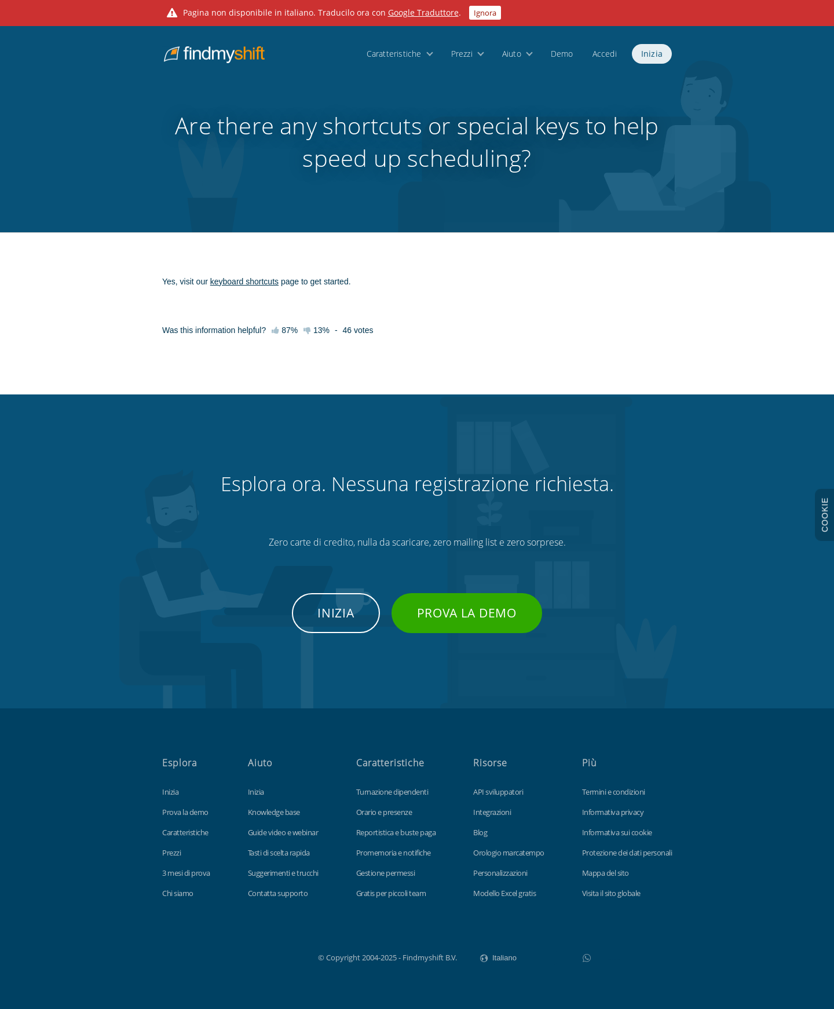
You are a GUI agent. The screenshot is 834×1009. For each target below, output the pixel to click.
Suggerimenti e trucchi (283, 873)
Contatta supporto (278, 893)
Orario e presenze (384, 812)
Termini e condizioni (613, 792)
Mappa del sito (605, 873)
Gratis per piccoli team (391, 893)
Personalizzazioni (500, 873)
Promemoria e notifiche (393, 852)
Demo (562, 53)
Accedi (604, 53)
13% (316, 330)
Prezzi (462, 53)
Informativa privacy (613, 812)
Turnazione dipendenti (392, 792)
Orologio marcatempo (508, 852)
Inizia (652, 53)
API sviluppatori (498, 792)
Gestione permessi (385, 873)
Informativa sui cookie (617, 832)
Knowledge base (274, 812)
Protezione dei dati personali (627, 852)
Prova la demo (467, 613)
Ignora (485, 13)
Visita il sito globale (611, 893)
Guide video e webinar (283, 832)
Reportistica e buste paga (396, 832)
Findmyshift (259, 956)
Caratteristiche (394, 53)
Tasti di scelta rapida (279, 852)
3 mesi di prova (186, 873)
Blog (480, 832)
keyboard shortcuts (244, 281)
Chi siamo (177, 893)
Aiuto (511, 53)
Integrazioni (492, 812)
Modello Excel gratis (504, 893)
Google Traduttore (423, 12)
